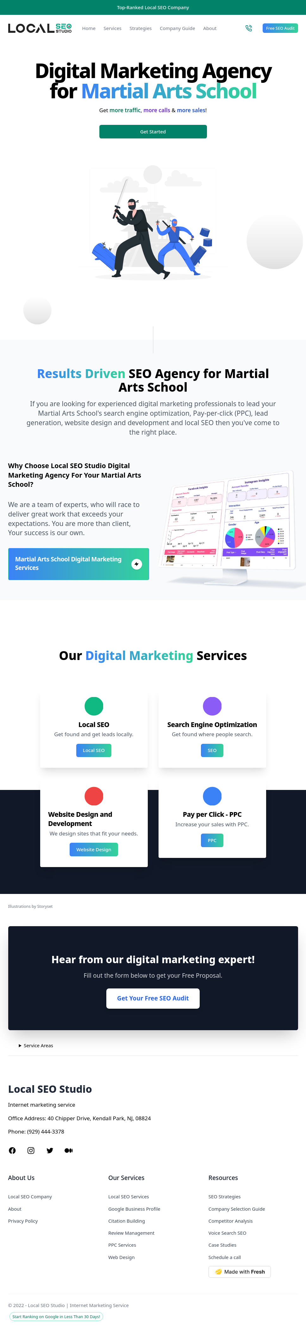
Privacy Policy (23, 1221)
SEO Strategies (225, 1196)
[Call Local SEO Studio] (248, 28)
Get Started (153, 131)
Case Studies (222, 1245)
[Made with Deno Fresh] (253, 1272)
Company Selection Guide (237, 1209)
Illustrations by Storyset (30, 906)
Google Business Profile (134, 1209)
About (209, 28)
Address (34, 1118)
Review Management (131, 1233)
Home (89, 28)
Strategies (140, 28)
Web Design (121, 1257)
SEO (212, 750)
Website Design (94, 849)
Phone (16, 1131)
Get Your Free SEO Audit (153, 998)
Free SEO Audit (280, 28)
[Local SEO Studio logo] (40, 28)
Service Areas (38, 1045)
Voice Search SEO (228, 1233)
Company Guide (177, 28)
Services (112, 28)
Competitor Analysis (231, 1221)
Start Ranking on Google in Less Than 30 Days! (56, 1316)
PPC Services (122, 1245)
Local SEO (94, 750)
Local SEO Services (128, 1196)
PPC (212, 840)
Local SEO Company (30, 1196)
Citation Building (126, 1221)
